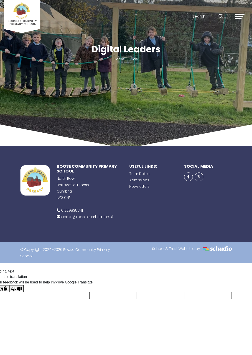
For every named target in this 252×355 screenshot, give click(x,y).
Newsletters (139, 186)
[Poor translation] (16, 288)
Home (119, 59)
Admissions (139, 180)
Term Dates (139, 173)
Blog (134, 59)
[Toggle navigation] (240, 16)
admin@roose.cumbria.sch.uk (87, 216)
